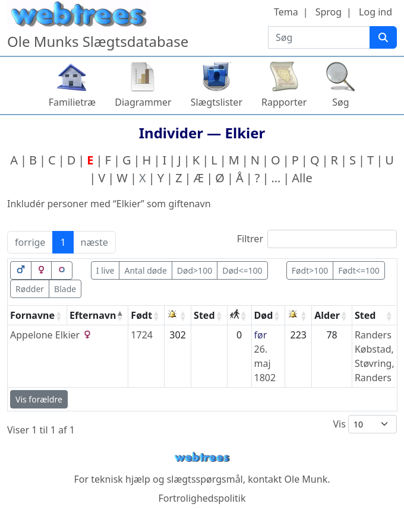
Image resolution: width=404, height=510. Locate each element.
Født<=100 (358, 270)
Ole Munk (306, 479)
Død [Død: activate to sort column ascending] (263, 315)
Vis (365, 424)
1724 (142, 334)
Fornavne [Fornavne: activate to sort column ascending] (32, 315)
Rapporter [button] (284, 102)
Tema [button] (286, 11)
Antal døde (145, 270)
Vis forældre (38, 399)
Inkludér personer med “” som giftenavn (109, 203)
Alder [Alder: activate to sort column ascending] (327, 315)
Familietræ (72, 102)
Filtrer (317, 239)
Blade (65, 288)
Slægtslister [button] (216, 102)
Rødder (29, 288)
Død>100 (194, 270)
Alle (302, 178)
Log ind (375, 11)
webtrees (202, 457)
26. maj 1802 (265, 363)
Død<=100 (242, 270)
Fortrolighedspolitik (201, 498)
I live (105, 270)
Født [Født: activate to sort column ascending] (141, 315)
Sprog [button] (328, 11)
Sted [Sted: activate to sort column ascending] (204, 315)
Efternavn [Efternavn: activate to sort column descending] (93, 315)
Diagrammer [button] (143, 102)
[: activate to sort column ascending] (178, 315)
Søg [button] (340, 102)
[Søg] (383, 37)
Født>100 (310, 270)
